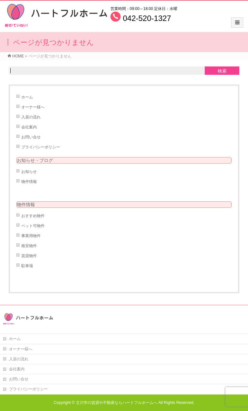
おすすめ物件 (33, 216)
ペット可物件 (33, 226)
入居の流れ (31, 117)
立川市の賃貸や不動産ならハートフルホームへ (116, 402)
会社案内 (29, 127)
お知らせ (29, 171)
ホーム (27, 97)
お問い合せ (31, 137)
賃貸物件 (29, 256)
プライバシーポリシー (40, 147)
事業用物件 (31, 236)
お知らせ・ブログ (35, 160)
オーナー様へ (33, 107)
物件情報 (29, 181)
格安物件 (29, 246)
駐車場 (27, 266)
